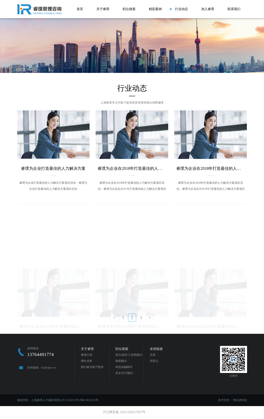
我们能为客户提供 (92, 367)
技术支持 (223, 400)
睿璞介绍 (86, 354)
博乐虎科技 (240, 400)
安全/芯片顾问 (124, 373)
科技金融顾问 (123, 367)
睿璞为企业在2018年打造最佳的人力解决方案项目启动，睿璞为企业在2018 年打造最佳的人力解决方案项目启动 (132, 185)
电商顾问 (121, 360)
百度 (152, 354)
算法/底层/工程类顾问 (128, 354)
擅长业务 (86, 360)
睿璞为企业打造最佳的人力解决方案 (53, 167)
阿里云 (154, 360)
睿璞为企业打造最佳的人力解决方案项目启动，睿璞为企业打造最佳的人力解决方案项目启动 (53, 184)
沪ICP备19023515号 (86, 400)
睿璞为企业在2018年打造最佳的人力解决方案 (132, 167)
